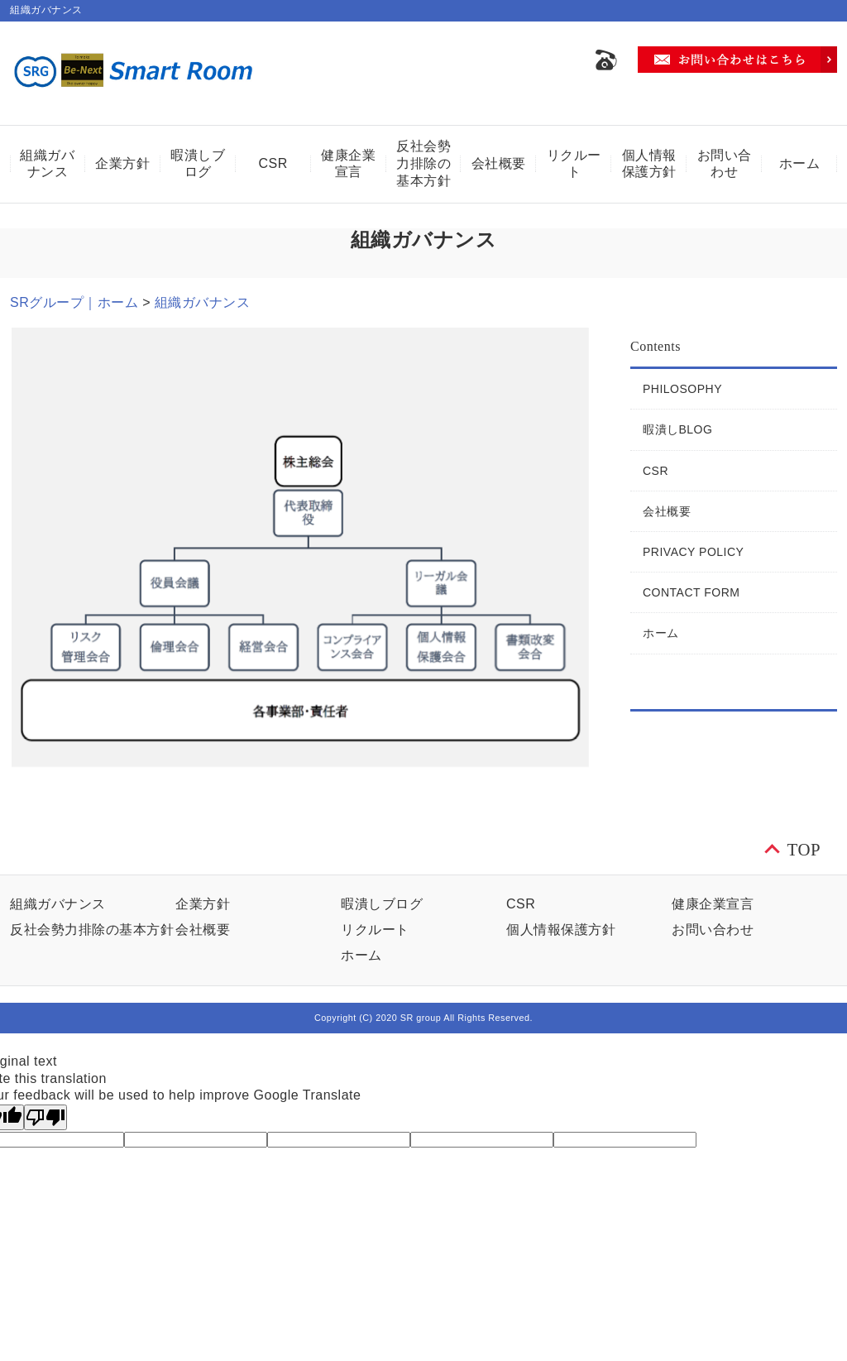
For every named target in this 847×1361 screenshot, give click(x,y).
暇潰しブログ (197, 164)
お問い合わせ (724, 164)
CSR (273, 163)
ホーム (800, 163)
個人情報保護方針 (649, 164)
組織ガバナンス (47, 164)
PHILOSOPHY (682, 388)
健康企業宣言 (348, 164)
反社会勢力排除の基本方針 (423, 163)
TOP (804, 849)
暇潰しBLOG (677, 429)
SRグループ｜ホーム (74, 302)
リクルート (574, 164)
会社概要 (498, 163)
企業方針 (122, 163)
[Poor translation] (45, 1117)
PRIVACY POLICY (693, 551)
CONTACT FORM (691, 592)
